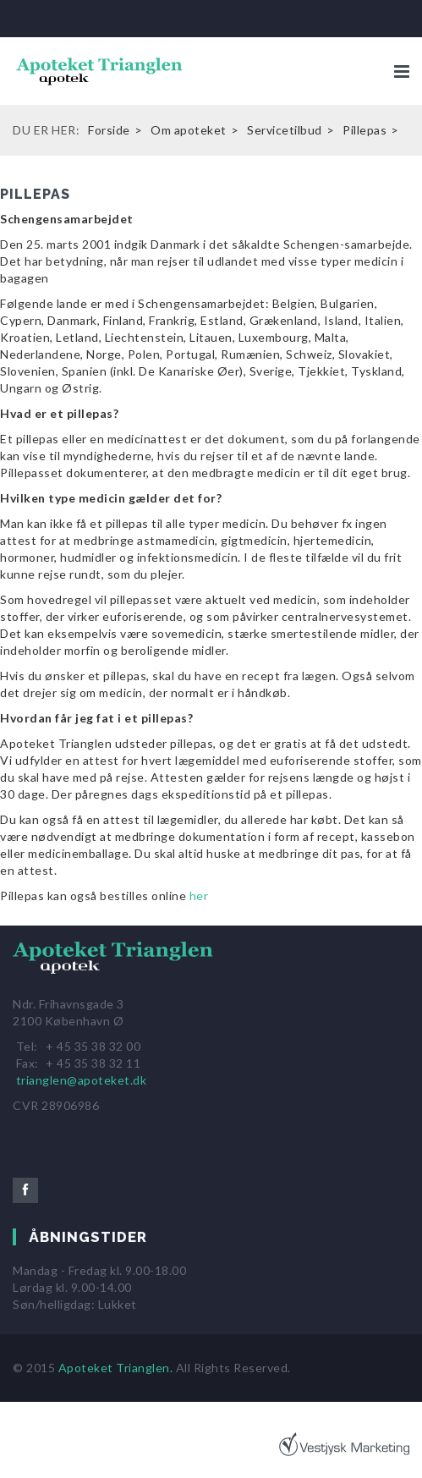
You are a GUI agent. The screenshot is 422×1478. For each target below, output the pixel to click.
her (199, 895)
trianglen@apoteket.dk (81, 1080)
